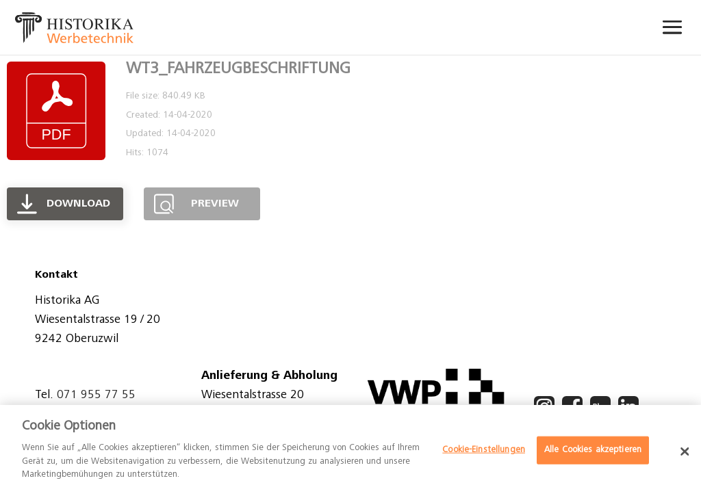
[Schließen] (684, 451)
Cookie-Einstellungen (483, 449)
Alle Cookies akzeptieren (592, 449)
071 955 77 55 (96, 395)
